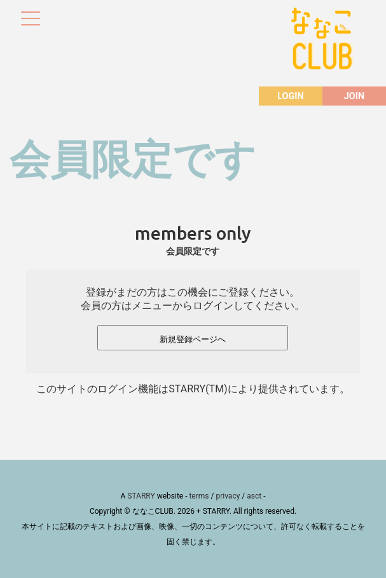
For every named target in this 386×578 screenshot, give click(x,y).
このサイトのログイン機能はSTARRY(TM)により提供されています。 (192, 389)
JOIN (354, 96)
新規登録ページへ (193, 339)
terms (199, 496)
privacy (228, 496)
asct (254, 496)
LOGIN (290, 96)
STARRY (141, 496)
